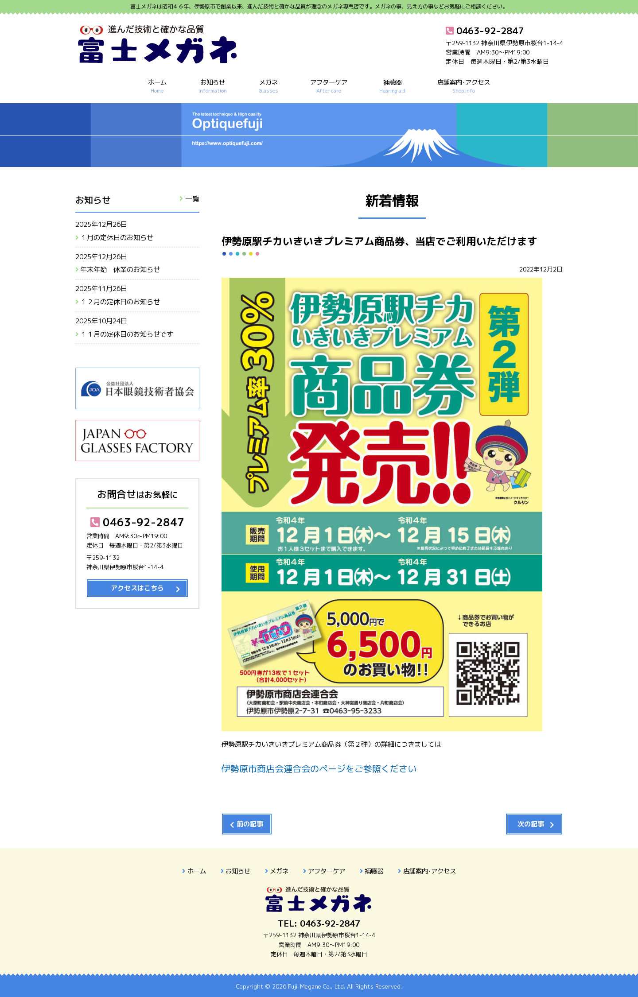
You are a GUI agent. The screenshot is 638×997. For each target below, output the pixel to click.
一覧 (192, 198)
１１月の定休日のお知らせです (126, 334)
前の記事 (250, 824)
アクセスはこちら (137, 588)
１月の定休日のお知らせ (116, 237)
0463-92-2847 (137, 522)
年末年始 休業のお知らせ (120, 269)
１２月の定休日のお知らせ (120, 301)
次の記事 (530, 824)
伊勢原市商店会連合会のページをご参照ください (319, 768)
